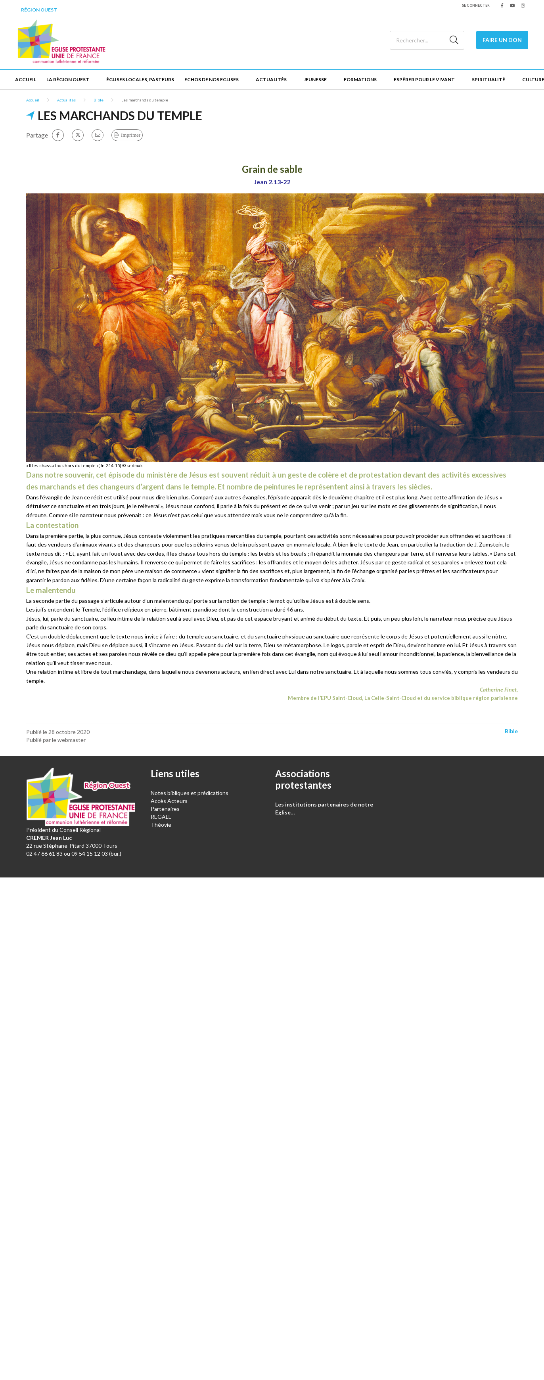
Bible (98, 99)
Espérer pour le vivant (424, 79)
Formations (360, 79)
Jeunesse (315, 79)
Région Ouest (39, 10)
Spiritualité (488, 79)
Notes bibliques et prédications (189, 792)
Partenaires (165, 808)
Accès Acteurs (169, 800)
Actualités (271, 79)
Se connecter (476, 5)
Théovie (161, 824)
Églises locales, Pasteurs (140, 79)
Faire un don (502, 39)
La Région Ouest (67, 79)
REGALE (161, 816)
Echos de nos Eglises (211, 79)
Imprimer (130, 135)
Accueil (25, 79)
